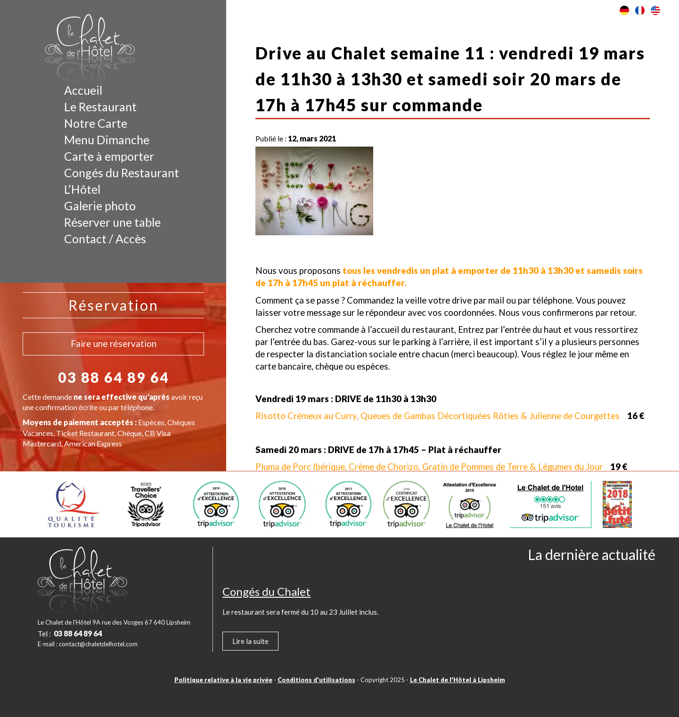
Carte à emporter (109, 156)
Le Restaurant (100, 106)
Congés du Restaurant (121, 172)
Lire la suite (250, 641)
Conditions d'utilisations (316, 680)
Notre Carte (95, 123)
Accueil (83, 90)
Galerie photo (100, 205)
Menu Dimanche (106, 139)
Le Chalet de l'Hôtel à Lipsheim (457, 680)
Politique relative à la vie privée (223, 680)
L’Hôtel (82, 189)
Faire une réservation (113, 343)
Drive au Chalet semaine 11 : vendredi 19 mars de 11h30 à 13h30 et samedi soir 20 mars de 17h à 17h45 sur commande (450, 79)
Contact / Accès (105, 238)
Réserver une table (112, 222)
